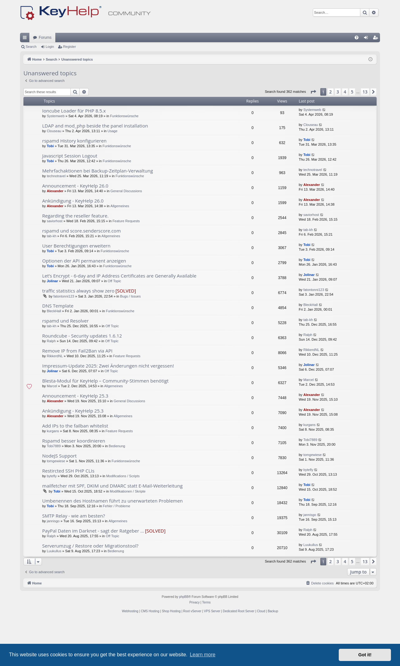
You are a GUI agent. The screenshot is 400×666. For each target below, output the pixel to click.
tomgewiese (56, 506)
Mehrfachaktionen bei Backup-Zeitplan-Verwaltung (97, 216)
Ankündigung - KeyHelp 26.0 (72, 246)
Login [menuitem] (367, 83)
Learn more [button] (202, 654)
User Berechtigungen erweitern (76, 291)
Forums (45, 82)
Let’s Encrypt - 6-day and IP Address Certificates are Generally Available (119, 321)
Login (50, 91)
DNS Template (57, 351)
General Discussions (126, 236)
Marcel (52, 431)
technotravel (56, 221)
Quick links (25, 83)
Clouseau (54, 176)
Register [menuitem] (376, 83)
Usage (113, 176)
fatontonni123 (63, 341)
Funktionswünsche (124, 161)
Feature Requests (126, 266)
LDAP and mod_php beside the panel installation (95, 171)
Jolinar (52, 326)
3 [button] (338, 137)
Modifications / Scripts (123, 521)
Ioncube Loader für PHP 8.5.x (74, 156)
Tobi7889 (54, 491)
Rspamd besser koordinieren (73, 486)
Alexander (55, 236)
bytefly (52, 521)
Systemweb (56, 161)
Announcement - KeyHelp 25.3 (75, 441)
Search (31, 91)
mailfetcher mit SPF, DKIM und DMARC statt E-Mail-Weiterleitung (112, 531)
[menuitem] (356, 82)
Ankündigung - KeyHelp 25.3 (72, 456)
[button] (313, 137)
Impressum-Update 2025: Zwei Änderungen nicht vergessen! (108, 411)
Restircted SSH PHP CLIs (68, 516)
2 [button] (330, 137)
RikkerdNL (55, 401)
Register (69, 91)
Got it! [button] (365, 654)
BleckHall (54, 356)
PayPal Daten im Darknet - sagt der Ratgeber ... (93, 576)
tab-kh (52, 281)
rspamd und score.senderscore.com (81, 276)
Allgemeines (119, 251)
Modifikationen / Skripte (127, 536)
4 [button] (345, 137)
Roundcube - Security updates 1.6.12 (82, 381)
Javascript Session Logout (69, 201)
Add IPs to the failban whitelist (75, 471)
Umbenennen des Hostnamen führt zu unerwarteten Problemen (112, 546)
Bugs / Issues (130, 341)
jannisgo (53, 566)
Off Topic (114, 326)
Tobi (50, 191)
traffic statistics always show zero (78, 336)
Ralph (51, 386)
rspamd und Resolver (65, 366)
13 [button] (365, 137)
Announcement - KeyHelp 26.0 (75, 231)
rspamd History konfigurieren (74, 186)
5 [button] (352, 137)
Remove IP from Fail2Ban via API (77, 396)
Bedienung (117, 491)
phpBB (183, 641)
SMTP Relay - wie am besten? (73, 561)
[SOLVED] (125, 336)
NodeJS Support (59, 501)
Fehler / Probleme (116, 551)
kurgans (53, 476)
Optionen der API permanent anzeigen (84, 306)
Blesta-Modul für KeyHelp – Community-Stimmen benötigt (105, 426)
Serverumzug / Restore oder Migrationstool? (90, 591)
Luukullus (54, 596)
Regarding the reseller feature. (75, 261)
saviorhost (54, 266)
